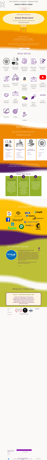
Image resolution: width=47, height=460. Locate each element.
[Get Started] (24, 8)
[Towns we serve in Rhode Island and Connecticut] (24, 450)
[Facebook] (8, 459)
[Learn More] (19, 266)
